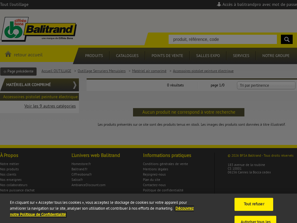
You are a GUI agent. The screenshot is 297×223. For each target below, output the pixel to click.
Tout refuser (254, 209)
